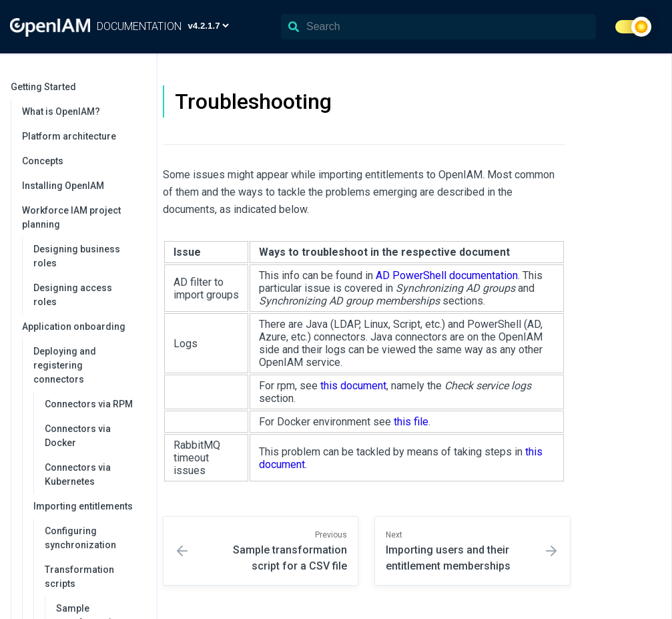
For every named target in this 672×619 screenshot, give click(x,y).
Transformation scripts (94, 576)
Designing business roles (76, 256)
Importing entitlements (88, 506)
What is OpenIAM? (61, 111)
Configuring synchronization (80, 538)
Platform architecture (69, 136)
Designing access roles (72, 294)
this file (411, 421)
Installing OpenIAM (63, 185)
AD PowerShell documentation (447, 275)
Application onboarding (82, 326)
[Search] (438, 26)
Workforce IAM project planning (82, 217)
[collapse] (139, 87)
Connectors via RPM (89, 404)
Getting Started (77, 86)
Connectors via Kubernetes (78, 474)
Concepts (42, 161)
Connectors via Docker (78, 435)
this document (353, 385)
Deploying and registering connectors (88, 365)
